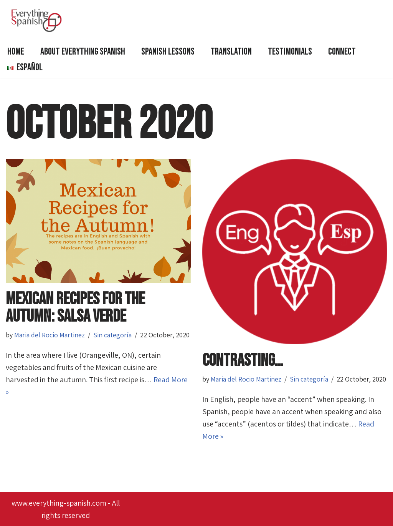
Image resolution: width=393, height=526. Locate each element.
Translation (231, 52)
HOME (15, 52)
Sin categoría (112, 334)
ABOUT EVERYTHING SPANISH (82, 52)
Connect (342, 52)
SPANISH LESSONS (168, 52)
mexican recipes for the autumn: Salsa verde (75, 308)
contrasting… (242, 360)
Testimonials (290, 52)
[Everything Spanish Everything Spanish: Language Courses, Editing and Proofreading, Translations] (38, 20)
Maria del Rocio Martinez (49, 334)
